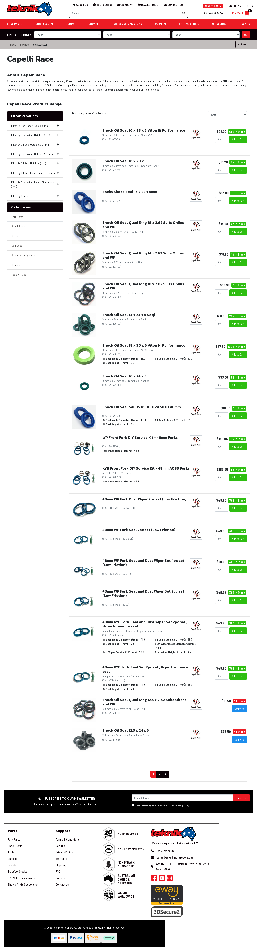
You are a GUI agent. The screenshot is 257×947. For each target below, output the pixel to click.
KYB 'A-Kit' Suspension (21, 878)
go (245, 34)
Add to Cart (238, 139)
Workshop (219, 24)
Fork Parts (17, 216)
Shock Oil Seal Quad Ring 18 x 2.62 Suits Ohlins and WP (143, 225)
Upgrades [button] (93, 24)
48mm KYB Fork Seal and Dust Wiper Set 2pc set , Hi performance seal (144, 624)
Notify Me (239, 708)
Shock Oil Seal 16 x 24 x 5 (124, 376)
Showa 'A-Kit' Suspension (23, 884)
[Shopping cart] (240, 13)
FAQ (58, 871)
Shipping (61, 865)
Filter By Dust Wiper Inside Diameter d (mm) (35, 184)
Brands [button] (245, 24)
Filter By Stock (35, 196)
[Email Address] (182, 797)
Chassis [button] (160, 24)
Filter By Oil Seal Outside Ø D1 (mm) (35, 144)
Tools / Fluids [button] (189, 24)
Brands (24, 44)
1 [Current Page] (153, 774)
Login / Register (241, 6)
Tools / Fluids (19, 274)
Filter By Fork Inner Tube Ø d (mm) (35, 126)
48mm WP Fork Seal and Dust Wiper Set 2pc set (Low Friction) (143, 593)
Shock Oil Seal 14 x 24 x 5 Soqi (128, 314)
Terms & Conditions (165, 805)
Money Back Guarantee (126, 864)
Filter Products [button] (24, 116)
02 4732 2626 (213, 12)
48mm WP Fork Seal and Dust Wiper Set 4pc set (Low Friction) (143, 563)
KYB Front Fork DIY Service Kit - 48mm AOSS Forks (146, 468)
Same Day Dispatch (131, 849)
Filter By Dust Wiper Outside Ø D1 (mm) (35, 154)
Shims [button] (70, 24)
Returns (60, 846)
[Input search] (124, 13)
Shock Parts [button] (44, 24)
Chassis (16, 265)
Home (13, 44)
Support (63, 830)
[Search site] (184, 13)
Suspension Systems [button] (127, 24)
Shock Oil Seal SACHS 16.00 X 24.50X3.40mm (141, 407)
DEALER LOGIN (212, 6)
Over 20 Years (128, 834)
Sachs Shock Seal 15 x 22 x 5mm (129, 191)
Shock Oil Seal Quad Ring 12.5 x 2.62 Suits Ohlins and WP (144, 702)
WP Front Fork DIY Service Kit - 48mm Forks (140, 437)
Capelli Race (40, 44)
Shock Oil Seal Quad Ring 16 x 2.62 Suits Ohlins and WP (143, 286)
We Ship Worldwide (126, 894)
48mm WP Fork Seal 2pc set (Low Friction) (138, 529)
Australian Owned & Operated (126, 879)
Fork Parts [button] (14, 24)
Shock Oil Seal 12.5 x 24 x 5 (125, 730)
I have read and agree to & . (161, 805)
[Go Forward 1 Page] (166, 774)
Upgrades (16, 245)
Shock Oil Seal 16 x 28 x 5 (124, 161)
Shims (15, 236)
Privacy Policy (182, 805)
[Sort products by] (227, 114)
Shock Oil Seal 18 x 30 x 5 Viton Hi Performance (143, 345)
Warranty (61, 858)
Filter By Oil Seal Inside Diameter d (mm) (35, 173)
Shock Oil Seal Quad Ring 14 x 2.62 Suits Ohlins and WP (143, 255)
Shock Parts (18, 226)
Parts (12, 830)
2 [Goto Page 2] (159, 774)
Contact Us (62, 884)
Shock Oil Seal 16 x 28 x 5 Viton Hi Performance (143, 130)
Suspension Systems (23, 255)
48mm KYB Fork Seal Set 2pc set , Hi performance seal (145, 669)
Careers (60, 878)
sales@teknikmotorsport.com (175, 857)
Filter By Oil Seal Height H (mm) (35, 163)
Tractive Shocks (17, 871)
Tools (11, 852)
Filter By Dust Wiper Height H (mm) (35, 135)
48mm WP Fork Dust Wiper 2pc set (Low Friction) (144, 499)
